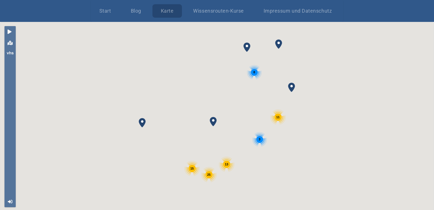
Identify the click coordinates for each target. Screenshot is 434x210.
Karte (167, 11)
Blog (136, 11)
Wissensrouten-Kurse (218, 11)
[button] (213, 122)
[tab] (10, 31)
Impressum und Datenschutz (298, 11)
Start (105, 11)
